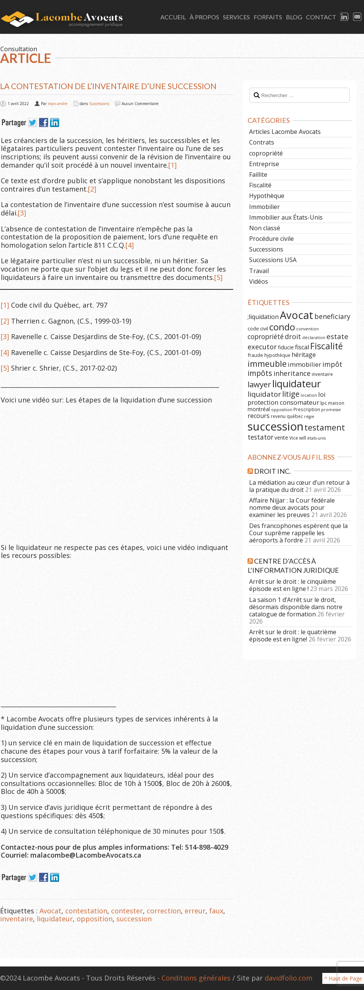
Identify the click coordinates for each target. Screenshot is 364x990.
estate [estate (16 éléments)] (337, 336)
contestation (86, 910)
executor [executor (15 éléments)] (262, 346)
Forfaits (268, 16)
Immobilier (264, 207)
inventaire (16, 918)
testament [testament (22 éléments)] (324, 427)
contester (127, 910)
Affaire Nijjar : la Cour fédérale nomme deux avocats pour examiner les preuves (292, 507)
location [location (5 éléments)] (309, 395)
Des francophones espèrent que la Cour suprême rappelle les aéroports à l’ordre (298, 533)
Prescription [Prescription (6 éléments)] (306, 409)
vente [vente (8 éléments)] (281, 437)
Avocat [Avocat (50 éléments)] (296, 315)
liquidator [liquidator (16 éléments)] (264, 394)
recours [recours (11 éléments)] (259, 416)
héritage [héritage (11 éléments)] (304, 354)
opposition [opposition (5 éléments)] (281, 409)
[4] (130, 245)
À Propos (204, 16)
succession (134, 918)
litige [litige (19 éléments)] (291, 394)
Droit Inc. (272, 471)
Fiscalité (260, 185)
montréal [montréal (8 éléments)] (259, 409)
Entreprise (264, 164)
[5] (218, 277)
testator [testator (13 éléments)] (260, 437)
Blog (294, 16)
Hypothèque (266, 196)
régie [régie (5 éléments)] (309, 416)
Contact (321, 16)
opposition (95, 918)
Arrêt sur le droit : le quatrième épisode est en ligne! (292, 635)
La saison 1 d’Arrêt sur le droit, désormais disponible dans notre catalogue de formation (295, 607)
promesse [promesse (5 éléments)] (331, 409)
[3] (22, 212)
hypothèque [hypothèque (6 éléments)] (277, 355)
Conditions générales (196, 977)
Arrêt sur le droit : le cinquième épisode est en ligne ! (292, 585)
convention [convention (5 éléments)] (307, 329)
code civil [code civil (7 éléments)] (258, 328)
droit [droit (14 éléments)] (293, 336)
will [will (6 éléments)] (302, 438)
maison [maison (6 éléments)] (336, 403)
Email (357, 17)
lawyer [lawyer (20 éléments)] (259, 384)
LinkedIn (344, 17)
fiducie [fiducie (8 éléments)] (286, 347)
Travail (259, 271)
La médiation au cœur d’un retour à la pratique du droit (299, 486)
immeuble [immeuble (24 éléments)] (267, 363)
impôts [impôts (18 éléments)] (260, 373)
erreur (195, 910)
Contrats (261, 142)
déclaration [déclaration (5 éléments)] (313, 337)
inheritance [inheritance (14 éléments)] (292, 373)
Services (236, 16)
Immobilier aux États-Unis (286, 217)
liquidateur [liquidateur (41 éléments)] (296, 383)
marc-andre (57, 103)
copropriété (266, 153)
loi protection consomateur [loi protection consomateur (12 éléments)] (287, 398)
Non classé (264, 228)
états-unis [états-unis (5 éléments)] (316, 438)
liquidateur (55, 918)
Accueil (173, 16)
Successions (99, 103)
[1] (172, 165)
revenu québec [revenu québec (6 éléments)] (287, 416)
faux (216, 910)
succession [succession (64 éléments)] (275, 426)
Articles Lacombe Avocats (285, 131)
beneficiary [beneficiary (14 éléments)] (332, 316)
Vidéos (258, 281)
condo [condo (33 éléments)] (282, 327)
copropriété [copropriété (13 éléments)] (266, 336)
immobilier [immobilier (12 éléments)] (304, 364)
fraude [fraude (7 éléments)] (255, 355)
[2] (92, 188)
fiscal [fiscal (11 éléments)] (302, 347)
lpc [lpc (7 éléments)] (323, 402)
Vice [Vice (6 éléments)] (293, 438)
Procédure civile (271, 238)
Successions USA (273, 260)
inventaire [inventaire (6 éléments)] (322, 374)
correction (164, 910)
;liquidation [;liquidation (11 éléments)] (263, 317)
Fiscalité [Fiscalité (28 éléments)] (326, 346)
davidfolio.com (288, 977)
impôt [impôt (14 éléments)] (332, 364)
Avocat (50, 910)
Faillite (258, 174)
